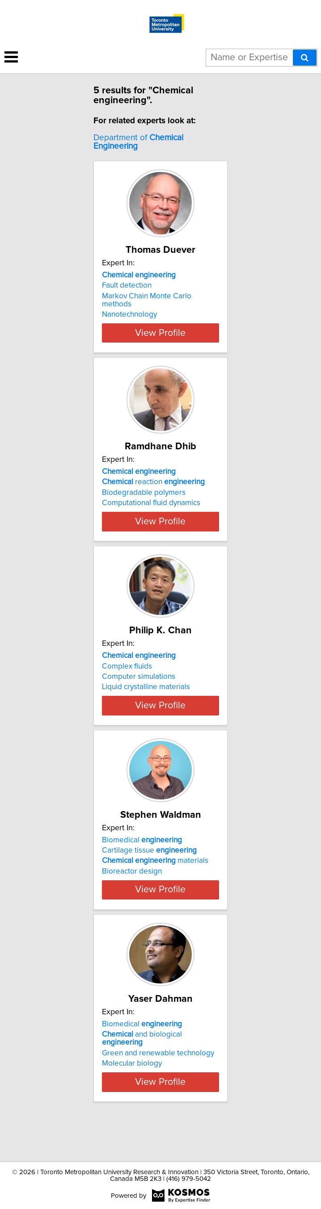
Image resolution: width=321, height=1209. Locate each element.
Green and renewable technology (158, 1086)
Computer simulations (138, 685)
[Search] (305, 58)
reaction (153, 482)
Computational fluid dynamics (151, 503)
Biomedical (142, 860)
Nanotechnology (129, 314)
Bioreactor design (132, 891)
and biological (142, 1071)
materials (155, 881)
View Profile (160, 333)
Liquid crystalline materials (146, 695)
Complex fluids (127, 674)
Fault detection (127, 285)
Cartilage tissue (149, 870)
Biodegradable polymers (144, 493)
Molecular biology (132, 1096)
